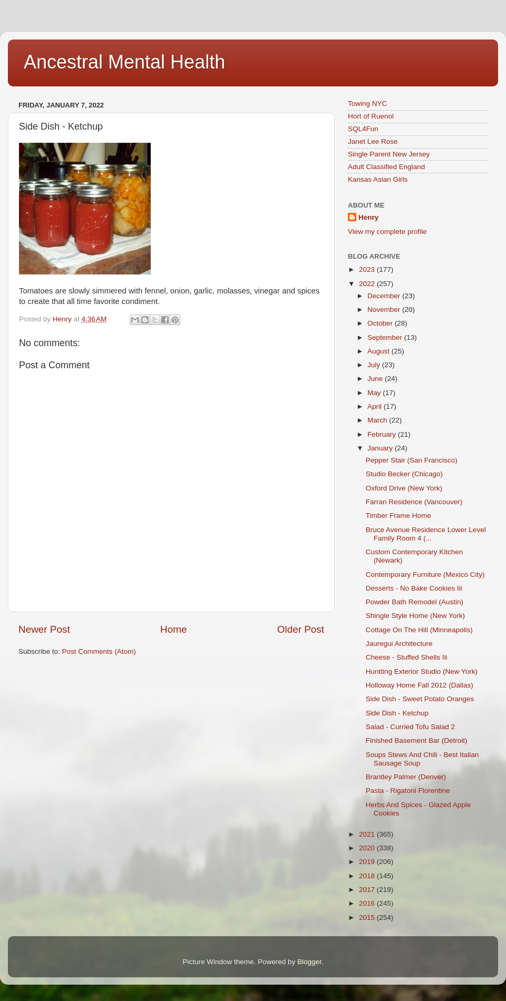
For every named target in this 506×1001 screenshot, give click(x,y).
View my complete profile (387, 231)
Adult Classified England (386, 167)
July (374, 365)
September (385, 337)
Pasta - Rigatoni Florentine (408, 790)
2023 (368, 269)
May (375, 393)
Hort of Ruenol (371, 116)
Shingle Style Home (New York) (415, 616)
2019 (368, 862)
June (376, 378)
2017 (368, 890)
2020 (368, 848)
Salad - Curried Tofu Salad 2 (410, 727)
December (384, 296)
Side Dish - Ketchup (397, 713)
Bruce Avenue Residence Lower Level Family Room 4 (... (426, 534)
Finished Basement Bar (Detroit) (417, 740)
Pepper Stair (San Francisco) (412, 460)
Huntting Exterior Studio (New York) (422, 671)
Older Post (300, 629)
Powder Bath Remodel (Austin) (414, 602)
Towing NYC (367, 103)
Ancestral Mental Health (124, 62)
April (375, 406)
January (381, 448)
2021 (368, 834)
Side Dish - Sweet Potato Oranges (420, 699)
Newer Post (44, 629)
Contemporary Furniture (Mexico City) (425, 574)
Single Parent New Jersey (389, 154)
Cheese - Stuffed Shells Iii (406, 657)
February (382, 434)
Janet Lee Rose (373, 141)
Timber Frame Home (398, 515)
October (381, 323)
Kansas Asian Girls (377, 179)
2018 (368, 876)
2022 (368, 284)
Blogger (309, 962)
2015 (368, 917)
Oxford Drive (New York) (404, 488)
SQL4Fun (363, 129)
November (384, 309)
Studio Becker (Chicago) (404, 474)
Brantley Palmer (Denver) (406, 777)
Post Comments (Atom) (99, 651)
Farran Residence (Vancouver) (414, 502)
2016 (368, 903)
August (379, 351)
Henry (368, 217)
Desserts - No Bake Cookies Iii (414, 588)
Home (173, 629)
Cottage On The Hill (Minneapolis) (419, 630)
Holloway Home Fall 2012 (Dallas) (419, 685)
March (378, 420)
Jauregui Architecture (399, 643)
